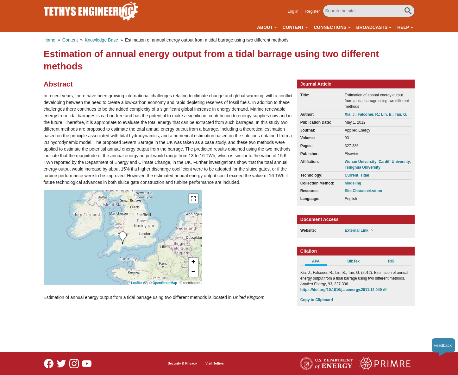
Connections (330, 27)
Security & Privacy (182, 363)
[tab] (319, 262)
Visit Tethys (214, 363)
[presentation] (123, 237)
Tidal (365, 175)
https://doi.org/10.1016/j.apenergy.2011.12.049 (341, 290)
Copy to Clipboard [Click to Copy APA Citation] (316, 300)
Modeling (353, 183)
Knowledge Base (101, 39)
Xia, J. (350, 114)
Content (293, 27)
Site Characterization (363, 191)
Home (49, 39)
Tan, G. (401, 114)
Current (351, 175)
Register (312, 11)
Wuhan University (360, 161)
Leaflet (136, 283)
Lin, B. (386, 114)
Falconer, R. (368, 114)
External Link (356, 230)
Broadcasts (371, 27)
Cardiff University (394, 161)
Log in (293, 11)
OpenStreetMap (165, 283)
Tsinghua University (362, 167)
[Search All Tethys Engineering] (368, 11)
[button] (193, 262)
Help (403, 27)
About (265, 27)
